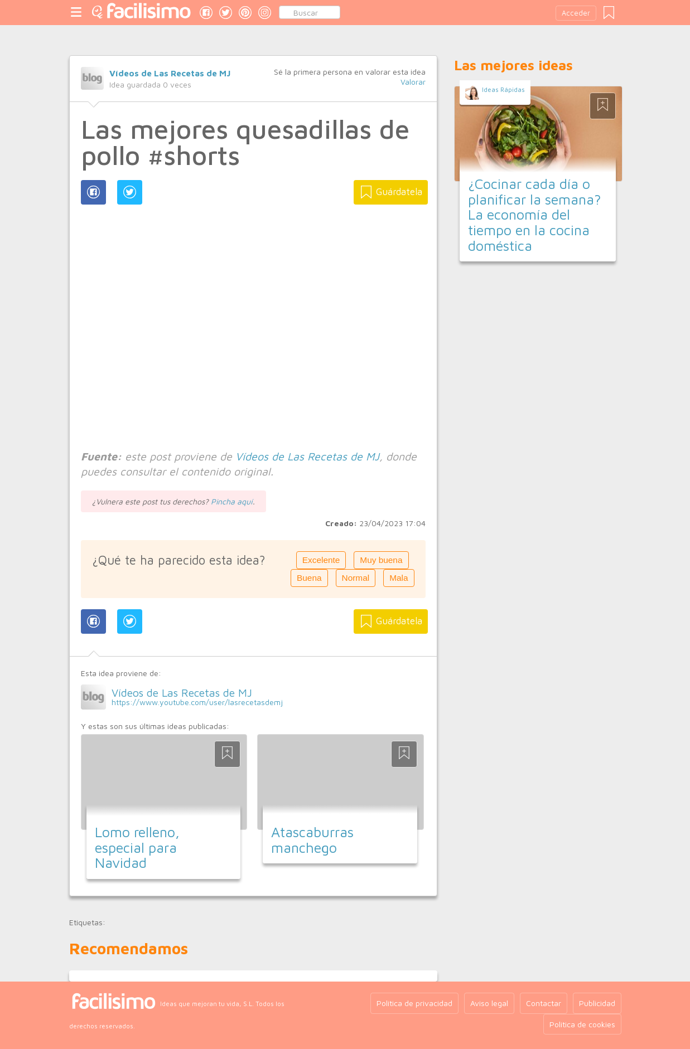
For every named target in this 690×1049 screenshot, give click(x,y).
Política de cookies (582, 1024)
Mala (398, 577)
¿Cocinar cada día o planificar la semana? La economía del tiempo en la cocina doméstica (534, 215)
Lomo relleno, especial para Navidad (137, 847)
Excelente (321, 560)
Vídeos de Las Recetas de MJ (169, 73)
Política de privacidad (414, 1003)
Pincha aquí (232, 501)
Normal (356, 577)
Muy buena (381, 560)
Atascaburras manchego (312, 840)
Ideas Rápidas (503, 89)
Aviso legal (489, 1003)
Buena (309, 577)
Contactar (543, 1003)
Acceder (576, 13)
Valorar (413, 81)
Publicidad (597, 1003)
